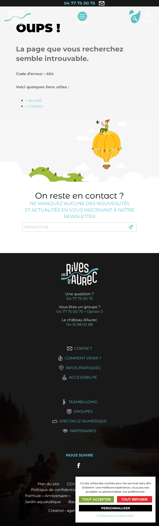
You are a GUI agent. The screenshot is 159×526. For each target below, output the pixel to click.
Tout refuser (134, 499)
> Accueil (33, 100)
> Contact (34, 106)
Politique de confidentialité (115, 515)
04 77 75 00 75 (79, 3)
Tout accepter (96, 499)
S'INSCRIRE (131, 227)
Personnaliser (115, 508)
